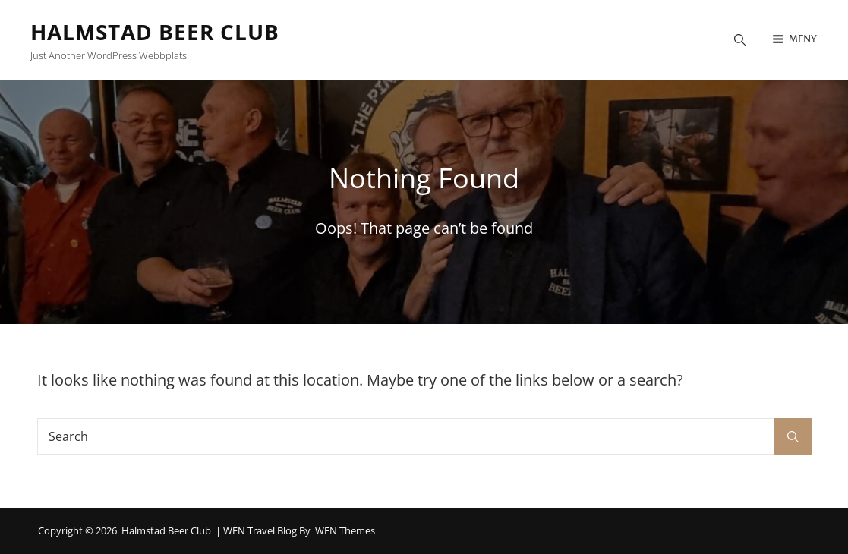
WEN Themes (345, 530)
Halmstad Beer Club (154, 31)
